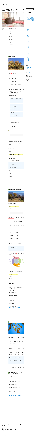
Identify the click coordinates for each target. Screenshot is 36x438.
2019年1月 (28, 47)
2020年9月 (28, 36)
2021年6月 (28, 31)
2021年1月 (28, 34)
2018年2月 (28, 53)
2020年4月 (28, 39)
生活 (27, 68)
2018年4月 (28, 52)
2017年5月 (28, 58)
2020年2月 (28, 40)
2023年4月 (28, 28)
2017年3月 (28, 59)
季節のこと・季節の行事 (29, 67)
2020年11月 (28, 35)
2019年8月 (28, 43)
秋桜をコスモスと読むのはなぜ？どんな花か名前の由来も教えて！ (15, 307)
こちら (29, 72)
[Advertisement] (16, 49)
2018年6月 (28, 51)
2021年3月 (28, 33)
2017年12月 (28, 54)
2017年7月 (28, 57)
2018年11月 (28, 48)
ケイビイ (3, 28)
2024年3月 (28, 27)
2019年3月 (28, 46)
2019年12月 (28, 41)
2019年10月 (28, 42)
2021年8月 (28, 30)
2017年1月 (28, 60)
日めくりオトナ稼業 (5, 4)
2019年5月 (28, 45)
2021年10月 (28, 29)
